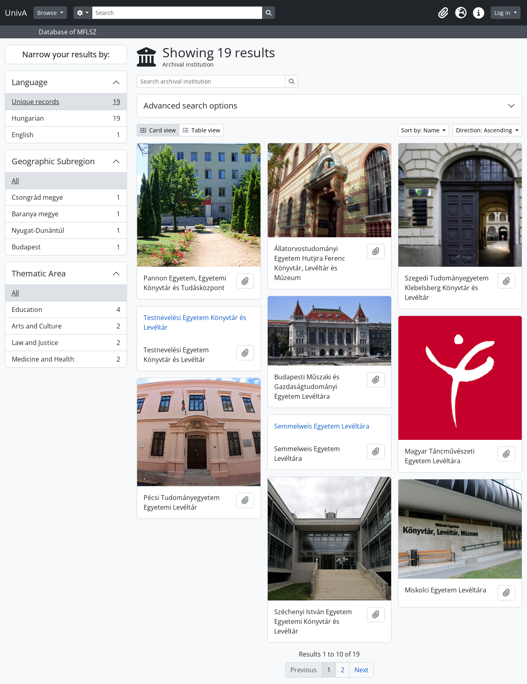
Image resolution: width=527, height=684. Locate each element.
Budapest (65, 248)
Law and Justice (65, 344)
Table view (201, 130)
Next (361, 669)
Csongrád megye (65, 199)
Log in (503, 13)
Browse (47, 13)
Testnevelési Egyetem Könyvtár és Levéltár (195, 322)
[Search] (177, 12)
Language (30, 82)
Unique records (65, 103)
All (15, 180)
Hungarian (65, 120)
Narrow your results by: (66, 54)
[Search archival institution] (211, 81)
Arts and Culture (65, 328)
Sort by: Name (421, 130)
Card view (158, 130)
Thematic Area (39, 273)
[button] (443, 13)
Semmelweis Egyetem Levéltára (321, 426)
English (65, 136)
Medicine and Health (65, 360)
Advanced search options (190, 105)
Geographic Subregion (53, 161)
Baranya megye (65, 215)
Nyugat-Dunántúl (65, 232)
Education (65, 311)
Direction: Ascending (485, 130)
